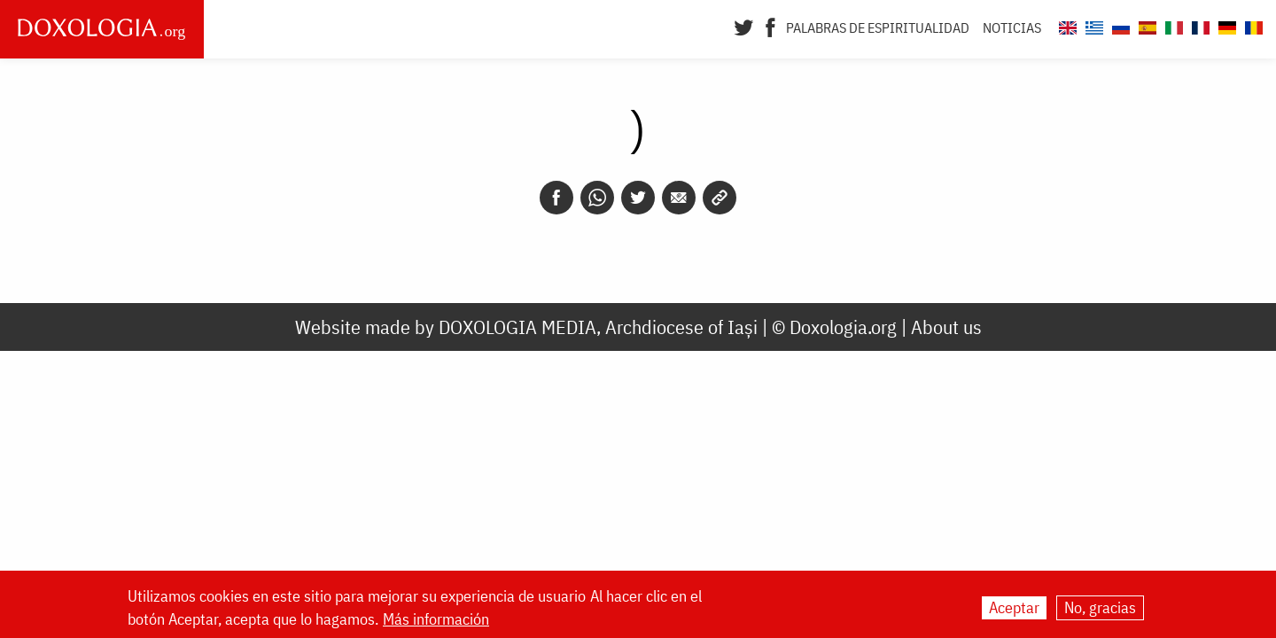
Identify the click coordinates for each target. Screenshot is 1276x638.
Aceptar (1014, 608)
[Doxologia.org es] (1145, 25)
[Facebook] (770, 25)
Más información (436, 620)
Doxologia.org (843, 326)
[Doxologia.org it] (1172, 25)
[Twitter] (744, 25)
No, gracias (1100, 608)
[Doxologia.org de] (1225, 25)
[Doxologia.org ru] (1119, 25)
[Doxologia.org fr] (1198, 25)
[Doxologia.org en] (1065, 25)
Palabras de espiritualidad (877, 27)
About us (946, 326)
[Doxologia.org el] (1092, 25)
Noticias (1012, 27)
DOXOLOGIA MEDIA (517, 326)
